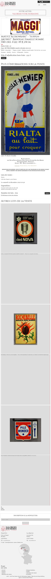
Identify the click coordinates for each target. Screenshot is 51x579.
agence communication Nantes (25, 577)
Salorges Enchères (30, 570)
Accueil (3, 570)
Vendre (28, 571)
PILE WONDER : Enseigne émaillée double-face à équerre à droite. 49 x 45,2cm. (18, 455)
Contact (44, 1)
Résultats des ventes (7, 574)
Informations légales (26, 576)
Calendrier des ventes (31, 573)
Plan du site (34, 576)
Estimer (4, 571)
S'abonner (25, 522)
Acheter (3, 573)
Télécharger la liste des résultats (10, 195)
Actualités (28, 574)
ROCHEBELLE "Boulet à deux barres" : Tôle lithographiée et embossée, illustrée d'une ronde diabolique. (25, 354)
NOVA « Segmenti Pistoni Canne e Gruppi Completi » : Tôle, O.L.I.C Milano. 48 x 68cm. (19, 253)
